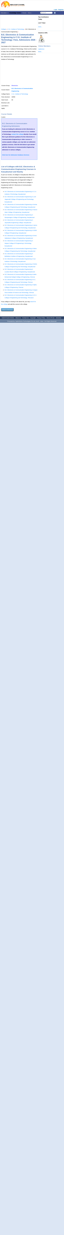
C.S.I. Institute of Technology (16, 29)
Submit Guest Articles (8, 318)
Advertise (58, 318)
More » (30, 13)
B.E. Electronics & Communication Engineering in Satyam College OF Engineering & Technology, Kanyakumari (19, 243)
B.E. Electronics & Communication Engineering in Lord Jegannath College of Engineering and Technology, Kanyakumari (20, 199)
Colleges (3, 29)
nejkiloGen (41, 49)
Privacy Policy (41, 318)
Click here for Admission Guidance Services (15, 155)
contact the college (17, 134)
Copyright (33, 318)
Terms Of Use (50, 318)
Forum (24, 13)
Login (55, 9)
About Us (18, 318)
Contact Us (25, 318)
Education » (4, 13)
